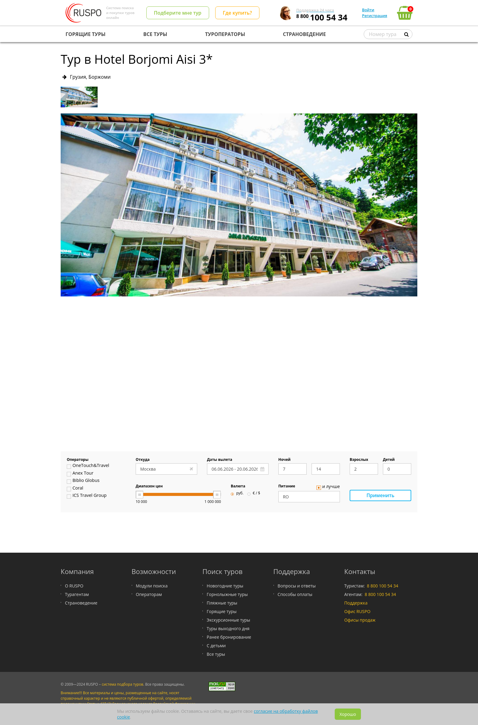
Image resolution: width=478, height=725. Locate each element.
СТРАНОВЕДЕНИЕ (304, 34)
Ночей (284, 460)
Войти (368, 10)
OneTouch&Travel (88, 466)
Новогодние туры (225, 586)
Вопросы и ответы (297, 586)
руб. (237, 493)
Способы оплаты (295, 594)
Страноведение (81, 603)
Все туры (216, 654)
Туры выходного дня (228, 628)
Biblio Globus (83, 481)
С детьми (216, 645)
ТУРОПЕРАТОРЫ (225, 34)
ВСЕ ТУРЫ (155, 34)
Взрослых (359, 460)
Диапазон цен (149, 486)
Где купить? (237, 12)
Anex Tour (80, 473)
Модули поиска (152, 586)
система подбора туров (122, 684)
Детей (389, 460)
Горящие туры (222, 611)
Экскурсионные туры (228, 620)
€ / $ (253, 493)
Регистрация (374, 15)
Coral (75, 488)
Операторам (149, 594)
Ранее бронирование (229, 637)
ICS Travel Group (87, 496)
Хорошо (348, 714)
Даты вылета (219, 460)
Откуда (143, 460)
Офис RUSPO (357, 611)
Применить (380, 495)
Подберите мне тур (178, 12)
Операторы (77, 460)
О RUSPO (74, 586)
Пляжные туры (222, 603)
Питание (286, 486)
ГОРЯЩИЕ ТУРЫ (85, 34)
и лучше (328, 487)
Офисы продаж (360, 620)
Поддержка (355, 603)
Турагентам (77, 594)
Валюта (238, 486)
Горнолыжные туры (227, 594)
